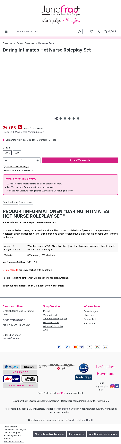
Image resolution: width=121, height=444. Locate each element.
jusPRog (61, 393)
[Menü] (6, 31)
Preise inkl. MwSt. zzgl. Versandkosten (23, 132)
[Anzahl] (22, 160)
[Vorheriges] (18, 90)
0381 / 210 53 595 (14, 320)
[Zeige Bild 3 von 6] (65, 118)
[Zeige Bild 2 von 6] (60, 118)
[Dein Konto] (98, 31)
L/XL (7, 152)
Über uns (88, 315)
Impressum (89, 323)
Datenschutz (90, 319)
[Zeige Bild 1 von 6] (56, 118)
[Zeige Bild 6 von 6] (78, 118)
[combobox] (45, 31)
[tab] (10, 202)
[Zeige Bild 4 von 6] (69, 118)
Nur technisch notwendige (49, 434)
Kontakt (47, 311)
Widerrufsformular (53, 326)
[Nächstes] (116, 90)
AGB (45, 330)
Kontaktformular (11, 338)
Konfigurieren (76, 434)
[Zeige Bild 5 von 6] (74, 118)
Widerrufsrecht (51, 322)
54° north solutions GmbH (79, 420)
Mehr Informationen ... (14, 441)
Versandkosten (62, 408)
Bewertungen (90, 311)
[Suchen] (79, 31)
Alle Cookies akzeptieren (103, 434)
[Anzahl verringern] (6, 160)
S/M (17, 152)
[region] (60, 91)
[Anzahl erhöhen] (38, 160)
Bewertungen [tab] (26, 202)
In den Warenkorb (80, 160)
